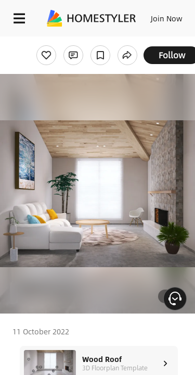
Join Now (167, 18)
